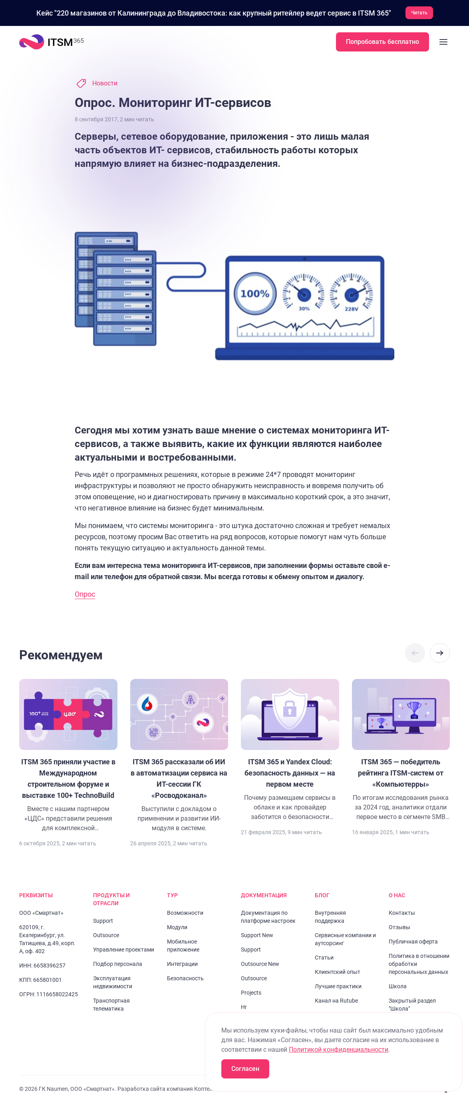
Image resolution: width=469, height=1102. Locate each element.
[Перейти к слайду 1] (65, 83)
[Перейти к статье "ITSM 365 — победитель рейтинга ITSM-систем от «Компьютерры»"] (401, 750)
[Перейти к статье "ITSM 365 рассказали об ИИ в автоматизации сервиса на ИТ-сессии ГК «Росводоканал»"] (179, 756)
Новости (104, 83)
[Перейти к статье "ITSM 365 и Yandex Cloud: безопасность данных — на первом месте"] (290, 750)
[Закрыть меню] (443, 41)
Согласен (245, 1068)
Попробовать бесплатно (382, 41)
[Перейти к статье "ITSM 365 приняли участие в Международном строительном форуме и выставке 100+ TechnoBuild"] (68, 756)
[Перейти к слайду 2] (73, 83)
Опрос (85, 594)
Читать (419, 13)
